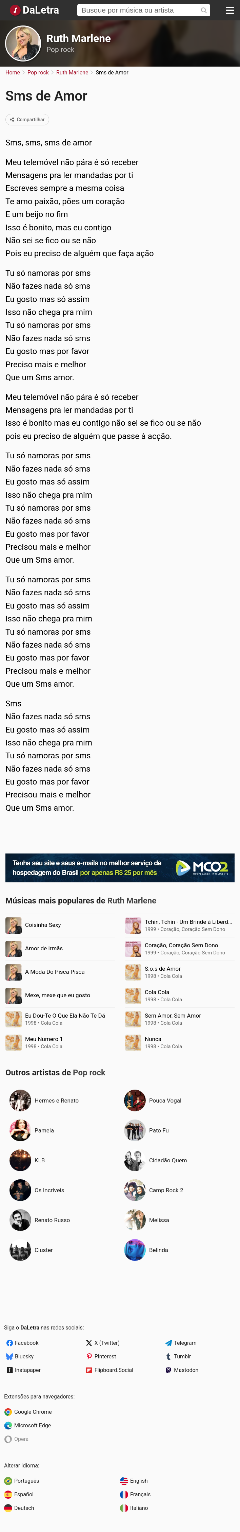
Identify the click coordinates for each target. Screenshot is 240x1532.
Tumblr (182, 1356)
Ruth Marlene (78, 38)
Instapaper (28, 1370)
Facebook (26, 1343)
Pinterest (105, 1356)
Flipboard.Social (114, 1370)
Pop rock (60, 50)
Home (12, 72)
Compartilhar (27, 119)
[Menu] (230, 10)
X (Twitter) (107, 1343)
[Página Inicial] (34, 10)
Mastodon (186, 1370)
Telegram (185, 1343)
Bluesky (24, 1356)
